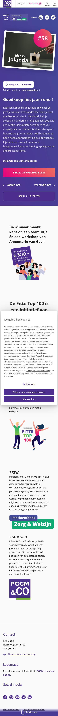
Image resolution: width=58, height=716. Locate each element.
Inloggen (21, 4)
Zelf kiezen (29, 384)
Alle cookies (29, 399)
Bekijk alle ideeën (29, 196)
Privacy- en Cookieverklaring (38, 370)
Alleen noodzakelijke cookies (29, 391)
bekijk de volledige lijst (29, 172)
